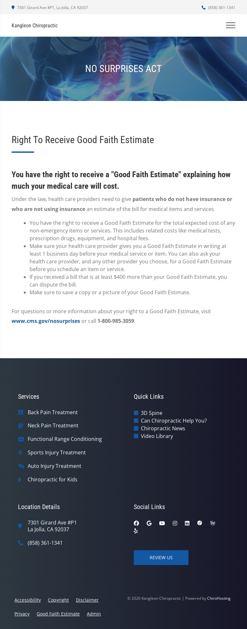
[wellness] (212, 523)
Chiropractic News (163, 428)
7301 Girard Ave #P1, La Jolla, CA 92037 (50, 7)
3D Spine (151, 412)
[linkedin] (187, 523)
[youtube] (162, 523)
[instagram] (175, 523)
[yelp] (136, 531)
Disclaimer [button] (87, 600)
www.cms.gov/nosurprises (46, 320)
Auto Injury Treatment (54, 466)
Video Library (157, 436)
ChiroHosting (219, 598)
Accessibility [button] (27, 600)
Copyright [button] (58, 600)
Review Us (161, 557)
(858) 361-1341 (218, 7)
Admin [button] (94, 614)
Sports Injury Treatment (57, 452)
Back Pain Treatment (53, 412)
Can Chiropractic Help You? (174, 420)
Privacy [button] (22, 614)
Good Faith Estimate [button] (58, 614)
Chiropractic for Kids (53, 479)
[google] (149, 523)
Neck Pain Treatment (53, 425)
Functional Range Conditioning (65, 439)
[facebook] (136, 523)
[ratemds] (199, 523)
